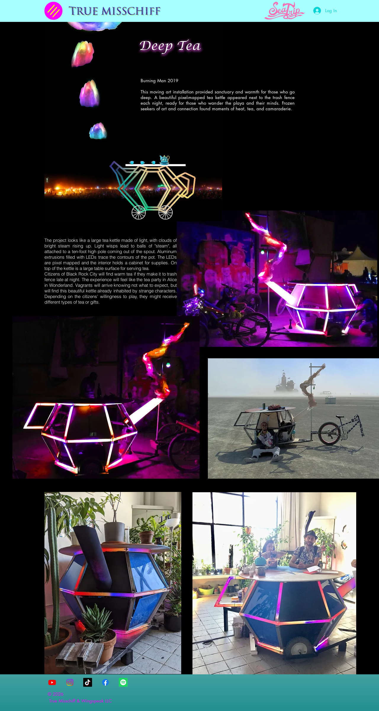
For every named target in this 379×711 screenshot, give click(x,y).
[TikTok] (87, 682)
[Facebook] (105, 682)
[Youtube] (52, 682)
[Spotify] (123, 682)
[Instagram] (69, 682)
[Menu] (53, 11)
